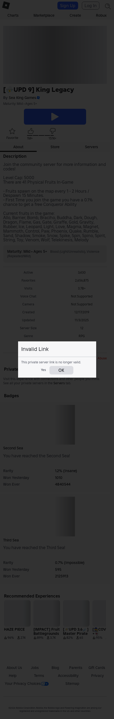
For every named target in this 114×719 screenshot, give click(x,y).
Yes (43, 370)
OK (61, 370)
